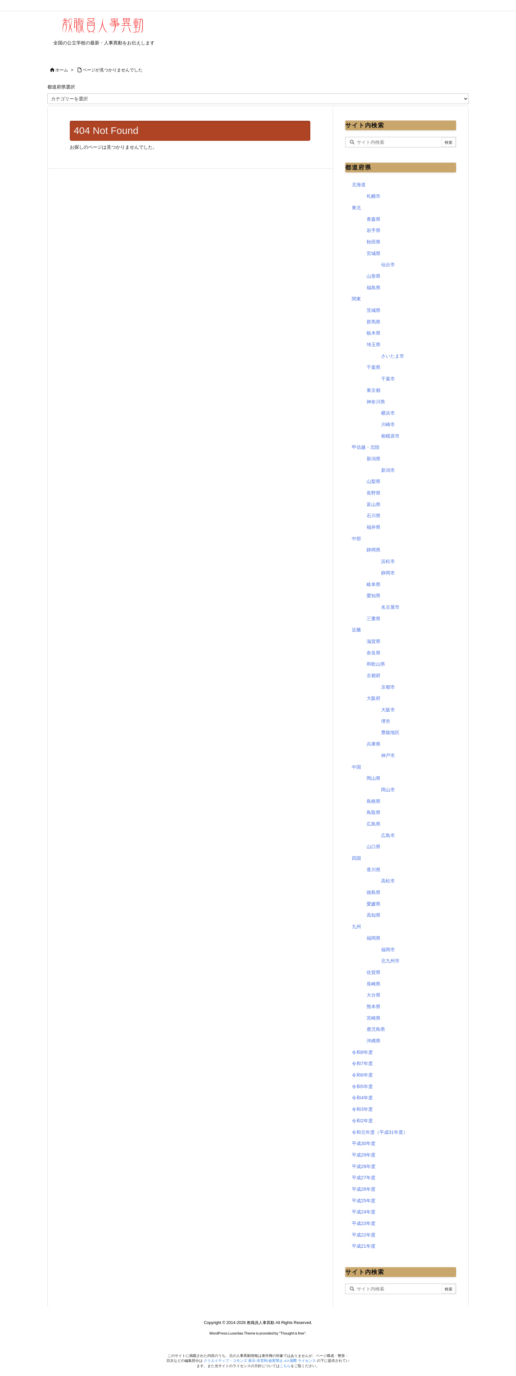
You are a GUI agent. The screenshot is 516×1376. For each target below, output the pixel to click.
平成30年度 (363, 1143)
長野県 (373, 493)
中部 (356, 538)
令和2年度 (362, 1120)
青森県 (373, 219)
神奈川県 (376, 401)
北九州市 (390, 960)
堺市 (385, 721)
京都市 (388, 687)
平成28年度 (363, 1166)
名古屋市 (390, 607)
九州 (356, 926)
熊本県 (373, 1006)
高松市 (388, 880)
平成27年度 (363, 1177)
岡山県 (373, 778)
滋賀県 (373, 641)
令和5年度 (362, 1086)
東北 (356, 207)
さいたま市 (392, 356)
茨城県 (373, 310)
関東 (356, 298)
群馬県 (373, 321)
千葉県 (373, 367)
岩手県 (373, 230)
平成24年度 (363, 1211)
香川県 (373, 869)
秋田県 (373, 241)
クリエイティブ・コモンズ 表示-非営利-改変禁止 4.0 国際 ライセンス (260, 1361)
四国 (356, 858)
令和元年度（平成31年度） (380, 1132)
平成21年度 (363, 1246)
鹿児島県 (376, 1029)
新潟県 (373, 458)
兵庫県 (373, 744)
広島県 (373, 824)
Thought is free (292, 1333)
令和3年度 (362, 1109)
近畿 (356, 629)
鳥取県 (373, 812)
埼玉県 (373, 344)
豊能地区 (390, 732)
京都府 (373, 675)
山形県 (373, 276)
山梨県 (373, 481)
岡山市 (388, 789)
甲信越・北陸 (365, 447)
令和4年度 (362, 1097)
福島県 (373, 287)
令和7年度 (362, 1063)
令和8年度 (362, 1052)
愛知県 (373, 595)
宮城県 (373, 253)
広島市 (388, 835)
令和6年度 (362, 1075)
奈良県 (373, 652)
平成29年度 (363, 1155)
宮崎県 (373, 1018)
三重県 (373, 618)
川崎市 (388, 424)
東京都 (373, 390)
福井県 (373, 527)
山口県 (373, 846)
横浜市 (388, 413)
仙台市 (388, 264)
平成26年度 (363, 1189)
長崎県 (373, 983)
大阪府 (373, 698)
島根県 (373, 801)
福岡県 (373, 938)
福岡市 (388, 949)
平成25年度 (363, 1200)
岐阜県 (373, 584)
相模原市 (390, 436)
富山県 (373, 504)
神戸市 (388, 755)
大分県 (373, 995)
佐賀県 (373, 972)
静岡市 (388, 572)
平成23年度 (363, 1223)
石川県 (373, 515)
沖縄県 (373, 1040)
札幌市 (373, 196)
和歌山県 (376, 664)
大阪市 (388, 709)
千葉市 (388, 378)
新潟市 (388, 470)
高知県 (373, 915)
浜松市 (388, 561)
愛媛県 (373, 903)
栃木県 (373, 333)
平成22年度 (363, 1234)
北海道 (359, 184)
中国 (356, 767)
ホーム (61, 69)
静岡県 (373, 549)
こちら (285, 1366)
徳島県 (373, 892)
